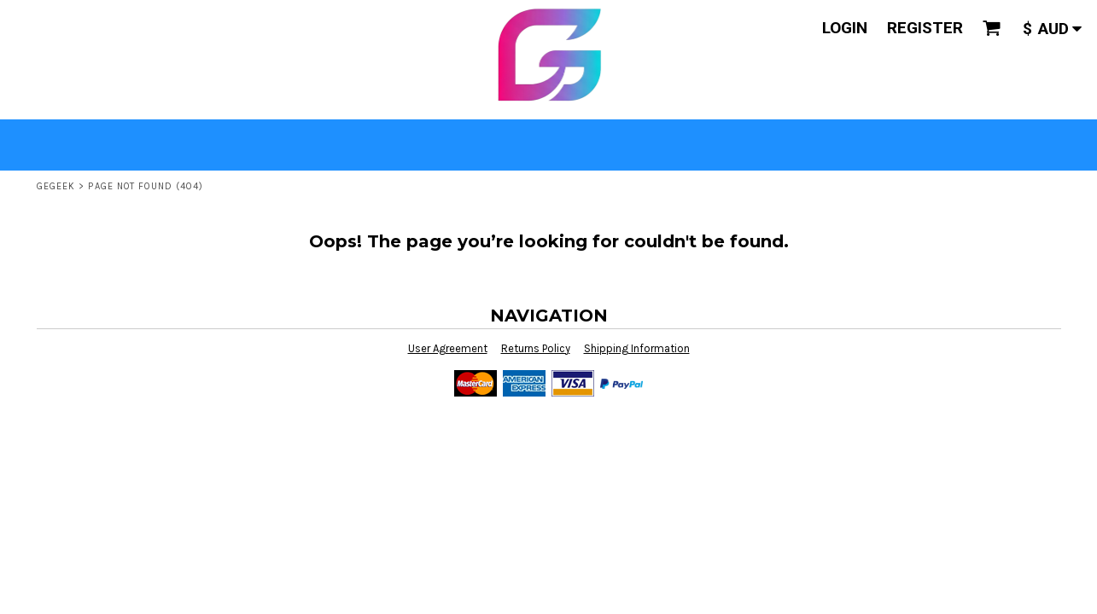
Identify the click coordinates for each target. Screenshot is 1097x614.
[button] (992, 28)
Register (925, 28)
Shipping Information (637, 348)
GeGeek (56, 186)
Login (844, 28)
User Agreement (447, 348)
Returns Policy (535, 348)
